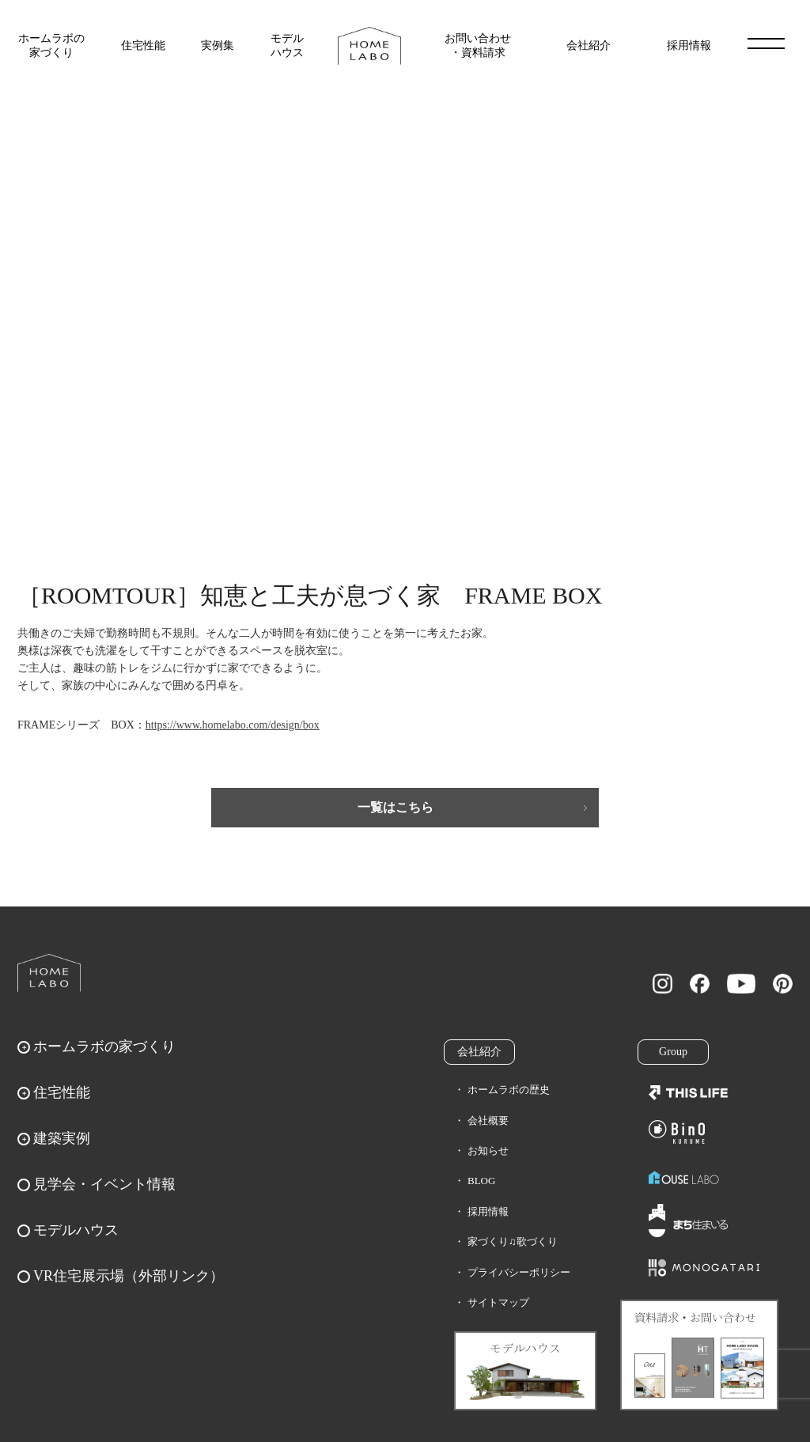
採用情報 (689, 45)
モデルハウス (287, 45)
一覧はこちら (395, 807)
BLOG (481, 1181)
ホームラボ (49, 973)
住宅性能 (143, 45)
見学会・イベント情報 (104, 1184)
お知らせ (488, 1150)
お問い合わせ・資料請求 (478, 45)
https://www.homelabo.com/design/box (233, 725)
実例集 (217, 45)
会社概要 (488, 1120)
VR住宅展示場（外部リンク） (128, 1276)
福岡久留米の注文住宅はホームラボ (369, 46)
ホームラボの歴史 (508, 1090)
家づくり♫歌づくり (512, 1241)
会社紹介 (588, 45)
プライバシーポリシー (518, 1272)
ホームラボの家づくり (51, 45)
